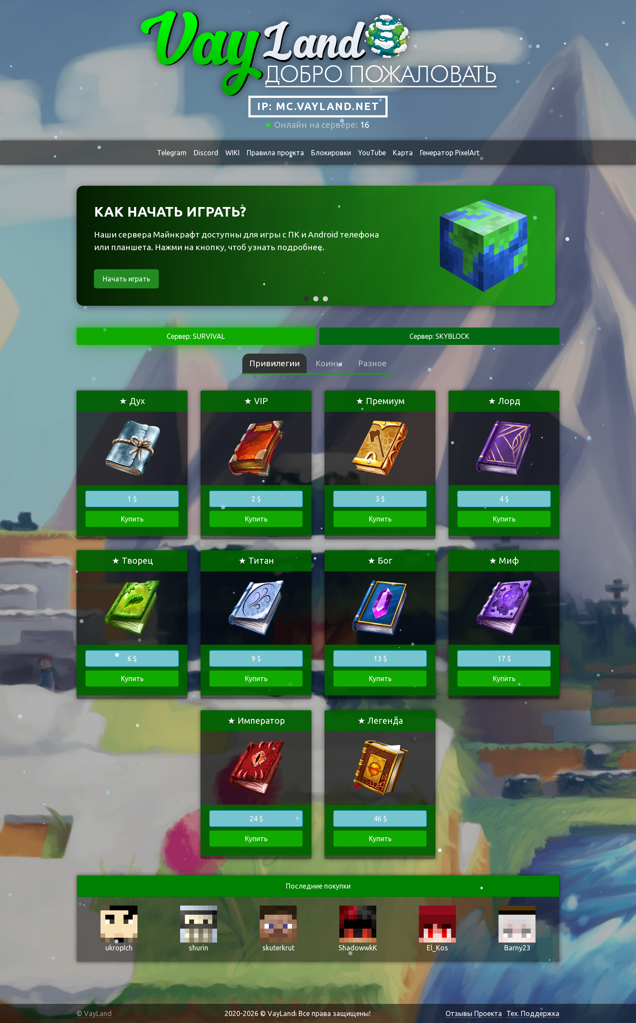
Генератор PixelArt (449, 153)
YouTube (372, 153)
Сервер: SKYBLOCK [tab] (439, 336)
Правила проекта (275, 153)
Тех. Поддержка (532, 1013)
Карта (403, 153)
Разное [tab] (372, 363)
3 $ (380, 499)
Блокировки (331, 153)
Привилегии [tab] (274, 363)
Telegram (172, 153)
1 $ (132, 499)
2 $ (256, 499)
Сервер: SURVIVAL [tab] (196, 336)
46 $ (380, 818)
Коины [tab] (328, 363)
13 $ (380, 658)
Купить (132, 519)
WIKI (232, 153)
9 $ (256, 658)
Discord (206, 153)
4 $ (504, 499)
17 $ (504, 658)
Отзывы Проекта (473, 1013)
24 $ (256, 818)
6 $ (132, 658)
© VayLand (94, 1013)
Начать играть (126, 279)
